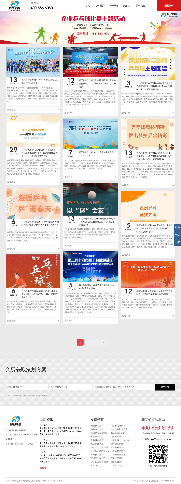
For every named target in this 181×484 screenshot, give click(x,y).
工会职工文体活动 (118, 465)
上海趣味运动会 (96, 426)
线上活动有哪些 (96, 444)
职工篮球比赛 (116, 462)
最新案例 (169, 5)
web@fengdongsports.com (162, 439)
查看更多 (43, 468)
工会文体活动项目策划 (99, 447)
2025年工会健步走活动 (99, 451)
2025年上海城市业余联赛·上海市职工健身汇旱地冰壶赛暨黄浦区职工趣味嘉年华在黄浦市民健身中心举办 (61, 457)
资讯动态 (113, 5)
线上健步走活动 (117, 433)
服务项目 (127, 5)
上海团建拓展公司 (118, 451)
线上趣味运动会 (117, 447)
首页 (87, 5)
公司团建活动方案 (118, 455)
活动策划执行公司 (118, 426)
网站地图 (29, 444)
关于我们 (140, 5)
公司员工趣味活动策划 (99, 462)
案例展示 (100, 5)
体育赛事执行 (96, 436)
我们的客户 (19, 444)
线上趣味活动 (96, 455)
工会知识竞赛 (116, 458)
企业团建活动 (116, 436)
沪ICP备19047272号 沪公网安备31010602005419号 (153, 481)
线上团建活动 (96, 465)
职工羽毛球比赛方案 (119, 429)
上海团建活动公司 (97, 458)
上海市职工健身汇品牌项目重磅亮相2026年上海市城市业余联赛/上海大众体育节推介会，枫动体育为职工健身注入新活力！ (61, 429)
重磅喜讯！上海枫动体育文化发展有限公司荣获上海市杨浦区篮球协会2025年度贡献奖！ (61, 443)
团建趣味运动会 (96, 429)
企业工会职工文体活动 (120, 440)
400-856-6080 (42, 8)
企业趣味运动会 (96, 440)
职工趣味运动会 (117, 444)
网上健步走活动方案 (98, 433)
